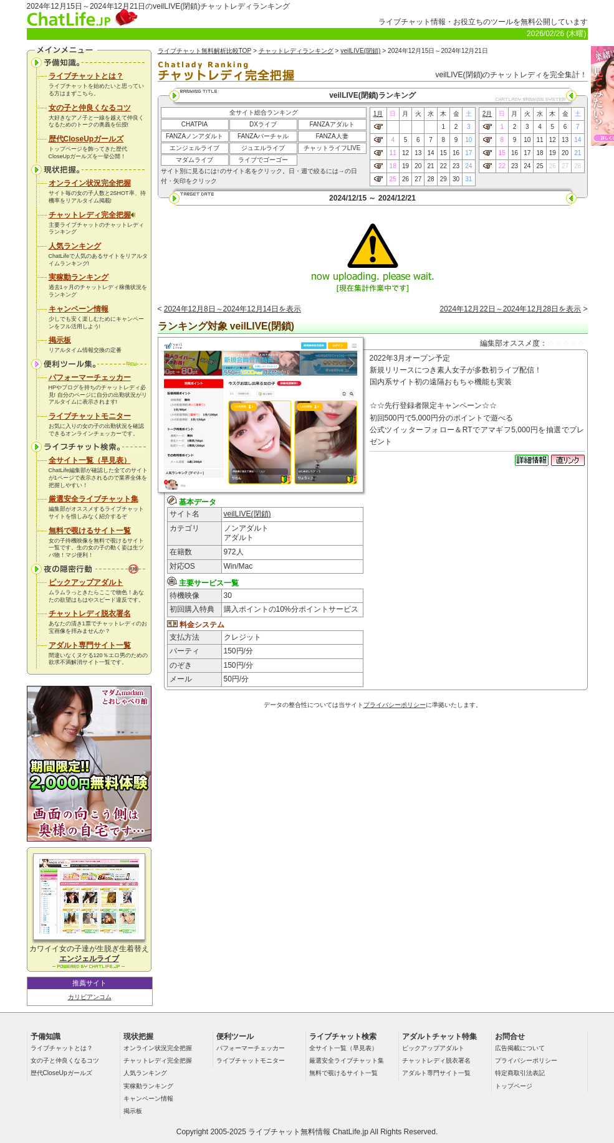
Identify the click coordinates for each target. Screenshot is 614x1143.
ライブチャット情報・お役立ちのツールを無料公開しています (483, 21)
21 (430, 166)
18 (393, 166)
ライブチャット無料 (281, 1131)
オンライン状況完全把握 (90, 183)
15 (443, 152)
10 (468, 139)
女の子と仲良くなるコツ (90, 107)
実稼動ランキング (78, 277)
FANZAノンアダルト (194, 136)
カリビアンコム (90, 997)
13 (418, 152)
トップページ (513, 1086)
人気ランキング (75, 246)
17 (468, 152)
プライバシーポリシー (394, 704)
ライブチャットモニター (90, 416)
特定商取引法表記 (520, 1072)
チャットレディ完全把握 (92, 215)
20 (418, 166)
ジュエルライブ (263, 148)
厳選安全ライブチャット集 (93, 499)
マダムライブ (194, 159)
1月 (378, 113)
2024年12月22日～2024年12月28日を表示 (510, 309)
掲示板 (60, 340)
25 (393, 179)
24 (468, 166)
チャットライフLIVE (332, 148)
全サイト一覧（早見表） (90, 460)
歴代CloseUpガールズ (86, 139)
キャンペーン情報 (78, 309)
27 (418, 179)
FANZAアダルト (331, 124)
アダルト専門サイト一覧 (90, 645)
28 (430, 179)
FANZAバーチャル (263, 136)
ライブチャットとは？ (86, 76)
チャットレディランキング (296, 50)
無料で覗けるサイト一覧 (90, 530)
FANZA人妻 (331, 136)
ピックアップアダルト (86, 582)
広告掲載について (520, 1048)
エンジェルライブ (194, 148)
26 (405, 179)
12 (405, 152)
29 (443, 179)
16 (456, 152)
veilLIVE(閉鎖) (360, 50)
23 (456, 166)
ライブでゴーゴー (263, 159)
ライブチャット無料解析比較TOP (205, 50)
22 (443, 166)
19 (405, 166)
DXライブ (263, 124)
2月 (487, 113)
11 (393, 152)
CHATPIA (194, 124)
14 (430, 152)
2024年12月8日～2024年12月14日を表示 (232, 309)
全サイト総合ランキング (263, 112)
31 (468, 179)
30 (456, 179)
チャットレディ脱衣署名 (90, 613)
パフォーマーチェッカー (90, 377)
